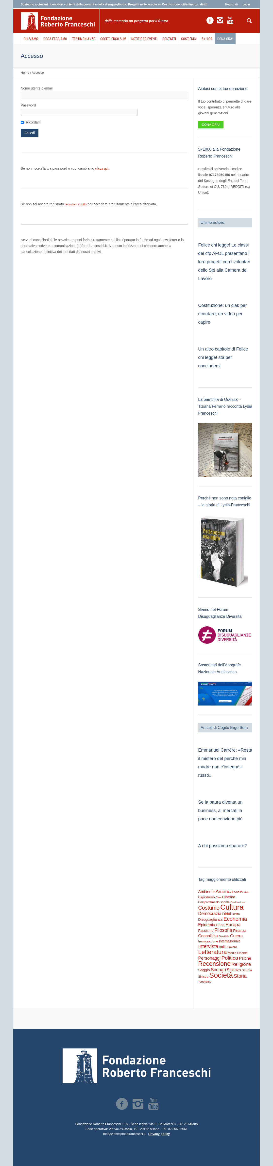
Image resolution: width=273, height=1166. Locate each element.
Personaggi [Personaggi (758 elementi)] (209, 958)
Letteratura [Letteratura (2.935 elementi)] (212, 952)
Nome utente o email (36, 88)
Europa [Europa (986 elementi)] (232, 924)
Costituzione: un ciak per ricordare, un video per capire (222, 314)
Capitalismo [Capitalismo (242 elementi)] (206, 897)
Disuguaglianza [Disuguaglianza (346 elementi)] (210, 919)
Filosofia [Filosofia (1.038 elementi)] (223, 930)
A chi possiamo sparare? (222, 845)
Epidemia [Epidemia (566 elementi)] (206, 924)
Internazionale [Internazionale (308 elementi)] (230, 941)
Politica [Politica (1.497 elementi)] (230, 958)
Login (246, 4)
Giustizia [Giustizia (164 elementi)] (224, 936)
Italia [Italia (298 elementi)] (222, 947)
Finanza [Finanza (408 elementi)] (239, 930)
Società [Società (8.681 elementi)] (221, 975)
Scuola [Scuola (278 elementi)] (247, 970)
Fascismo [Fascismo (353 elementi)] (205, 931)
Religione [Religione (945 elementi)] (241, 964)
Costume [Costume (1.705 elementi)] (208, 908)
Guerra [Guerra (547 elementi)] (236, 936)
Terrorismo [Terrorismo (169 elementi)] (204, 981)
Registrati (231, 4)
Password (28, 105)
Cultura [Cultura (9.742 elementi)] (232, 907)
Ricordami (33, 122)
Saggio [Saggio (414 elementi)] (204, 970)
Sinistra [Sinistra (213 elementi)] (203, 976)
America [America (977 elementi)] (224, 891)
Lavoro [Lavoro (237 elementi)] (232, 947)
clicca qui (101, 168)
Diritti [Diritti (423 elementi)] (226, 914)
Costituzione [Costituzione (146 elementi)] (238, 902)
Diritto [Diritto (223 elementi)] (236, 914)
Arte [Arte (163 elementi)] (246, 892)
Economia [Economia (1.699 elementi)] (235, 919)
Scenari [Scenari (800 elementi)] (218, 969)
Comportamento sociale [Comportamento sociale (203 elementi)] (214, 902)
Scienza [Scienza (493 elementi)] (234, 970)
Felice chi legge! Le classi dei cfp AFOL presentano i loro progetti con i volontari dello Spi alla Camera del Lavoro (224, 262)
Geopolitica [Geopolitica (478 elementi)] (208, 936)
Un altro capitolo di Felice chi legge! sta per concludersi (223, 357)
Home (25, 72)
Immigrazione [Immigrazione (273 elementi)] (208, 941)
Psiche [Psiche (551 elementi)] (245, 958)
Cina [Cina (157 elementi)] (218, 897)
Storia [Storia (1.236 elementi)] (240, 976)
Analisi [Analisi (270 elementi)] (238, 892)
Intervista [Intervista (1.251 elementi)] (208, 946)
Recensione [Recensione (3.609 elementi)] (214, 963)
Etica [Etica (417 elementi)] (220, 925)
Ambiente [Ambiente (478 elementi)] (206, 892)
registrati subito (75, 204)
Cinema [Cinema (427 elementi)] (228, 897)
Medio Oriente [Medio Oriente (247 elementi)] (238, 953)
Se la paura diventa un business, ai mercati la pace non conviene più (220, 810)
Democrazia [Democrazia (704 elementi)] (209, 913)
